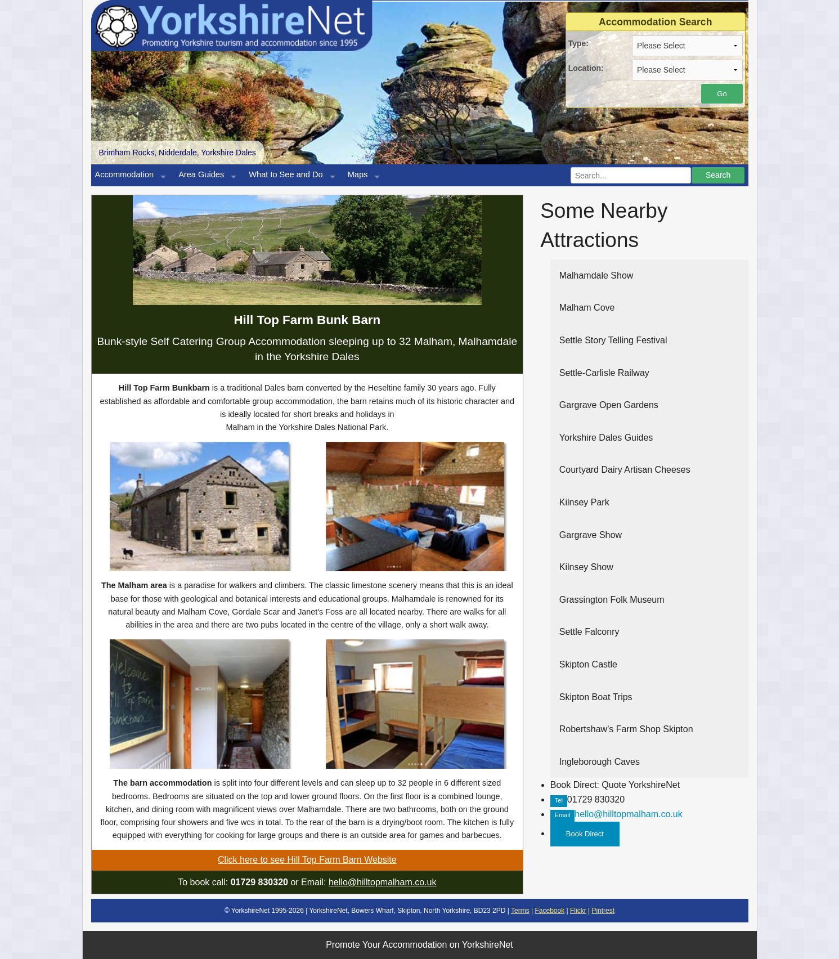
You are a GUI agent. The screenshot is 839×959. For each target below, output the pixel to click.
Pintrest (602, 911)
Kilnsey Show (586, 567)
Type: (578, 43)
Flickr (578, 911)
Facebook (549, 911)
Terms (520, 911)
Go (721, 93)
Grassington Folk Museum (612, 599)
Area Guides (201, 174)
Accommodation (124, 174)
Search (718, 175)
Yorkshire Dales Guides (606, 437)
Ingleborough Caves (599, 762)
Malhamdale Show (596, 275)
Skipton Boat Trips (595, 697)
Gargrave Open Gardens (608, 405)
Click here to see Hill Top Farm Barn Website (307, 859)
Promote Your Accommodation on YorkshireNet (419, 944)
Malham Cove (587, 307)
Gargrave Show (590, 535)
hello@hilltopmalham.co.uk (382, 882)
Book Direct (585, 834)
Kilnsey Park (584, 502)
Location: (586, 68)
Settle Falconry (589, 632)
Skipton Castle (588, 664)
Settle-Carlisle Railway (604, 373)
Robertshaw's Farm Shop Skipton (626, 729)
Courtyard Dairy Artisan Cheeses (624, 469)
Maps (358, 174)
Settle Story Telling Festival (613, 340)
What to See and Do (285, 174)
